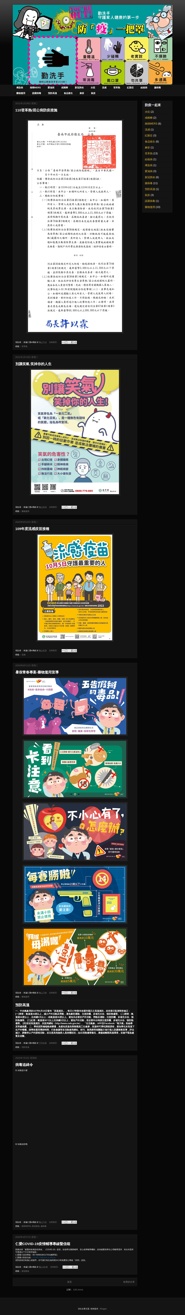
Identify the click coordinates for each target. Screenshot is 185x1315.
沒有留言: (53, 342)
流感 (104, 87)
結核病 (144, 87)
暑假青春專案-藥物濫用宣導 (37, 672)
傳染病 (19, 87)
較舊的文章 (129, 1282)
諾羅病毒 (36, 93)
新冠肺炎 (79, 87)
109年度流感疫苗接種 (32, 529)
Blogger (103, 1309)
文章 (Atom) (78, 1290)
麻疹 (82, 93)
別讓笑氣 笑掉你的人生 (33, 364)
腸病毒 (157, 87)
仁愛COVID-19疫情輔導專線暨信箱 (42, 1244)
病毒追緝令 (24, 1065)
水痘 (93, 87)
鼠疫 (93, 93)
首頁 (69, 1282)
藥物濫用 (20, 93)
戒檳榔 (64, 87)
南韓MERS (35, 87)
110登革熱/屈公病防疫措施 (36, 110)
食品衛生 (68, 93)
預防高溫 (52, 93)
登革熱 (116, 87)
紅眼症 (130, 87)
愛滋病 (51, 87)
